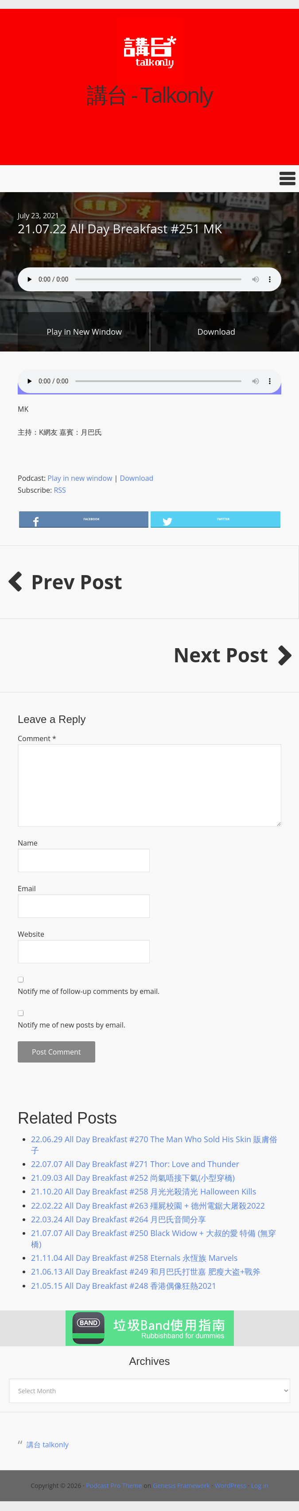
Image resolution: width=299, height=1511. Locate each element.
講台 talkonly (48, 1444)
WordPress (230, 1485)
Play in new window (79, 478)
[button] (149, 178)
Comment (37, 738)
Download (216, 331)
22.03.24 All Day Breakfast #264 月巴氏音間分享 (118, 1219)
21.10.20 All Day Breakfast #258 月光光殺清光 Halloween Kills (143, 1191)
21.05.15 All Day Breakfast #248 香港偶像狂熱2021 (123, 1285)
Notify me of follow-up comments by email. (88, 991)
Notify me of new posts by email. (71, 1025)
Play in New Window (84, 331)
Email (27, 888)
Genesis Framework (181, 1485)
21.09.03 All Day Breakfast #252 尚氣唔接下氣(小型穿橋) (133, 1177)
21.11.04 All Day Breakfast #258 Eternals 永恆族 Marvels (134, 1257)
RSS (60, 490)
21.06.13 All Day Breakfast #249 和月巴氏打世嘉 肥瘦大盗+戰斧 (145, 1271)
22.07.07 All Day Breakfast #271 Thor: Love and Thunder (135, 1164)
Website (31, 934)
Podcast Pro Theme (114, 1485)
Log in (259, 1485)
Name (28, 843)
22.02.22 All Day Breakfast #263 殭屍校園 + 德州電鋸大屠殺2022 (148, 1205)
